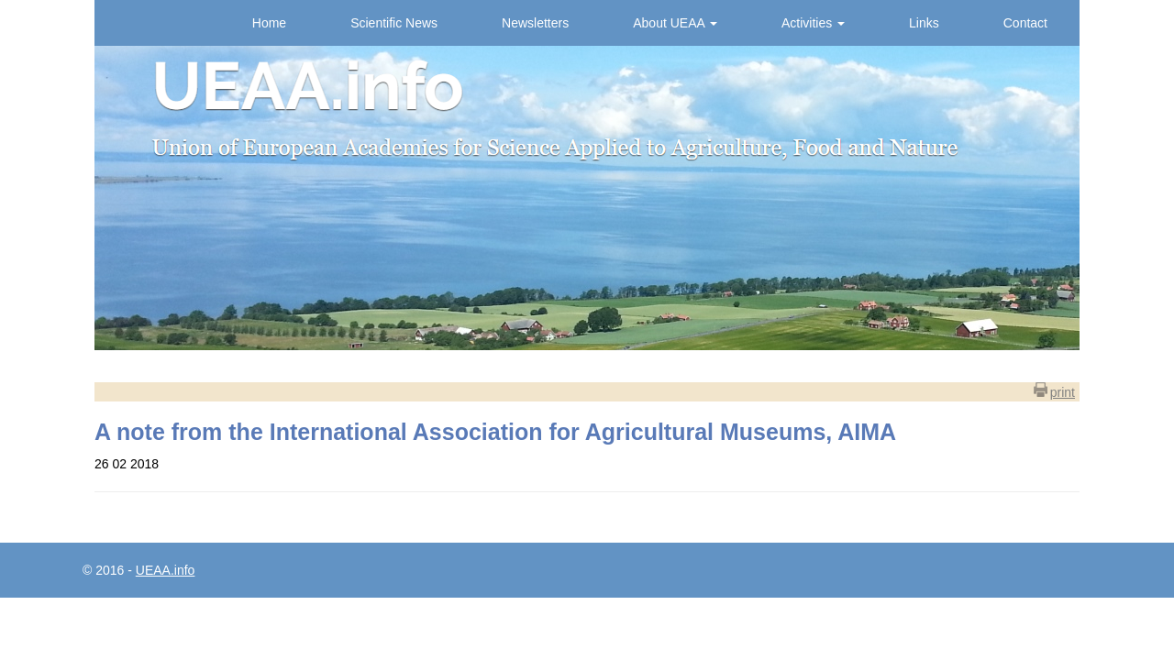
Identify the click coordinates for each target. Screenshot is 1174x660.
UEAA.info (165, 570)
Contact (1025, 23)
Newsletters (535, 23)
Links (924, 23)
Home (269, 23)
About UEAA (675, 23)
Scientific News (393, 23)
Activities (813, 23)
